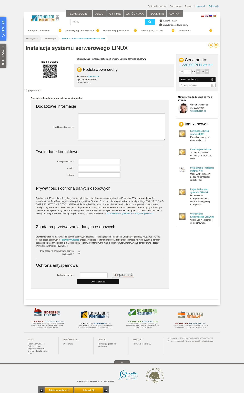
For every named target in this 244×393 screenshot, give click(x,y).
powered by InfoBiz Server (203, 341)
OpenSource (93, 76)
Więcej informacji (33, 90)
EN (206, 16)
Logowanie (201, 6)
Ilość (181, 71)
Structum (187, 341)
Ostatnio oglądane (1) (58, 390)
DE (215, 16)
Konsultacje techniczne (200, 149)
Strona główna (32, 39)
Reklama (189, 6)
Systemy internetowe (157, 6)
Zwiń (106, 390)
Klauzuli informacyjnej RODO (120, 213)
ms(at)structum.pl (198, 111)
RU (210, 16)
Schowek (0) (88, 390)
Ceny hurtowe (176, 6)
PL (202, 16)
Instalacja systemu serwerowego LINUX (83, 39)
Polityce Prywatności (144, 213)
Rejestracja (214, 6)
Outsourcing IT (50, 39)
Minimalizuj (42, 390)
